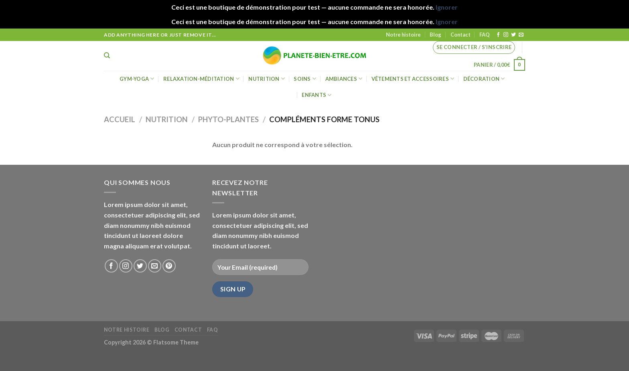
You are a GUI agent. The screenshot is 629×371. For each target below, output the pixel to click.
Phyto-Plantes (228, 119)
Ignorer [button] (447, 7)
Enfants (316, 95)
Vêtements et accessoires (413, 78)
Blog (435, 34)
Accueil (119, 119)
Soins (305, 78)
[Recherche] (107, 55)
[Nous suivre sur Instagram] (505, 35)
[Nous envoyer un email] (521, 35)
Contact (460, 34)
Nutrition (266, 78)
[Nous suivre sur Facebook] (498, 35)
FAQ (484, 34)
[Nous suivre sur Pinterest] (169, 266)
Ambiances (344, 78)
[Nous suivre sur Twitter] (513, 35)
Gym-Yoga (137, 78)
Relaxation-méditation (201, 78)
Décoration (484, 78)
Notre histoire (403, 34)
